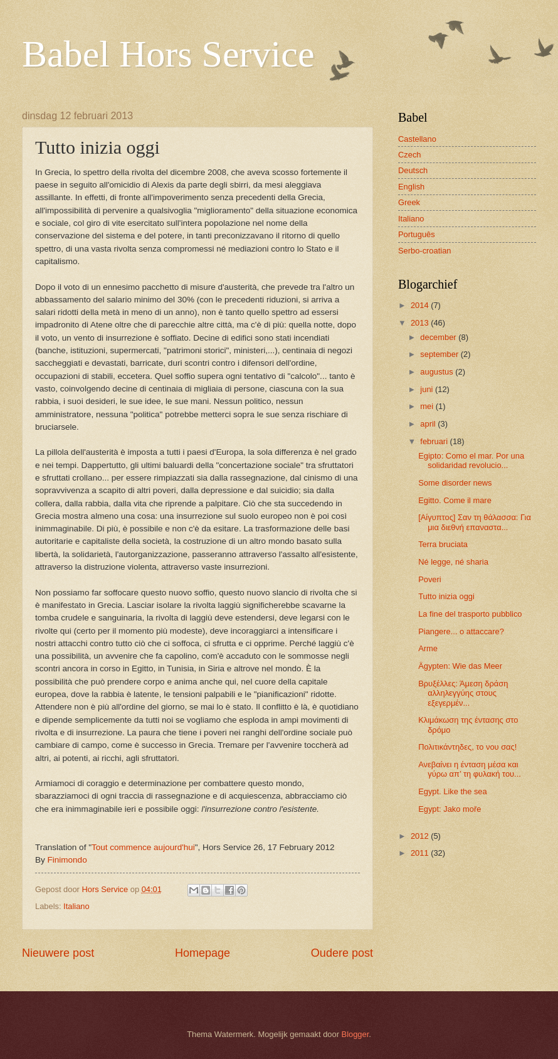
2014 (421, 305)
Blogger (355, 1034)
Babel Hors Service (168, 54)
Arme (428, 648)
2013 (421, 322)
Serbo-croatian (424, 250)
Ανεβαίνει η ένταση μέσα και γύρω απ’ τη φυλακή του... (469, 769)
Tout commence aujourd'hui (143, 847)
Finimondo (67, 860)
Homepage (202, 953)
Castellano (417, 139)
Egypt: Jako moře (449, 809)
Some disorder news (455, 482)
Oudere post (342, 953)
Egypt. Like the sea (452, 791)
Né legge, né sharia (453, 562)
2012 (421, 836)
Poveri (429, 579)
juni (427, 389)
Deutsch (413, 170)
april (429, 423)
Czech (409, 154)
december (439, 337)
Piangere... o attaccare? (461, 631)
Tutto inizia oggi (446, 596)
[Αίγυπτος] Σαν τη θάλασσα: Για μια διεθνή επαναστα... (474, 522)
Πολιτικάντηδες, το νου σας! (467, 747)
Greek (409, 202)
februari (435, 441)
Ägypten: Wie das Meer (460, 666)
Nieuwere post (58, 953)
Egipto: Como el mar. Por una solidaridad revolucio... (471, 460)
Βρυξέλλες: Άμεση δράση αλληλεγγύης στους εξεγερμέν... (463, 693)
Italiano (76, 906)
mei (427, 406)
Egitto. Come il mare (455, 500)
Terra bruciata (443, 544)
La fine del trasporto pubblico (470, 614)
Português (416, 234)
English (411, 186)
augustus (437, 371)
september (440, 354)
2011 (421, 853)
